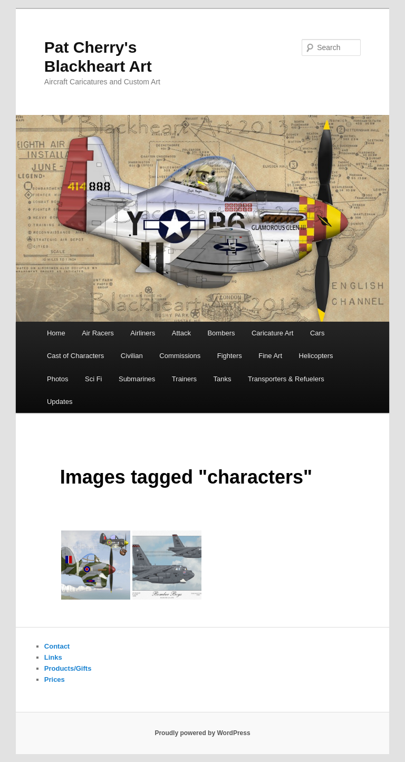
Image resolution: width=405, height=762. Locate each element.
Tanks (223, 379)
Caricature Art (272, 333)
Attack (181, 333)
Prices (54, 679)
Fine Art (270, 356)
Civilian (132, 356)
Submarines (137, 379)
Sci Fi (93, 379)
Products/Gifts (68, 668)
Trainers (184, 379)
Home (56, 333)
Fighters (229, 356)
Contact (57, 646)
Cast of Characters (75, 356)
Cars (317, 333)
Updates (59, 402)
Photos (57, 379)
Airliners (142, 333)
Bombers (221, 333)
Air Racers (98, 333)
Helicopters (316, 356)
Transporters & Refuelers (286, 379)
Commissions (179, 356)
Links (53, 657)
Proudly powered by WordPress (202, 733)
